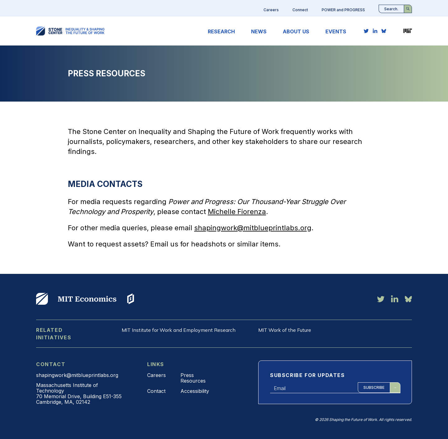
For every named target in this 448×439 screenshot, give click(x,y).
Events (335, 31)
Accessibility (194, 391)
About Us (296, 31)
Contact (156, 391)
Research (221, 31)
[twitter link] (366, 31)
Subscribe (374, 387)
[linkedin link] (375, 31)
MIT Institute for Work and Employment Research (179, 330)
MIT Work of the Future (284, 330)
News (259, 31)
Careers (271, 9)
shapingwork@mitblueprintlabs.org (252, 228)
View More (42, 299)
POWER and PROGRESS (343, 9)
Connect (300, 9)
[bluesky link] (383, 31)
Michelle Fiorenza (237, 212)
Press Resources (193, 378)
